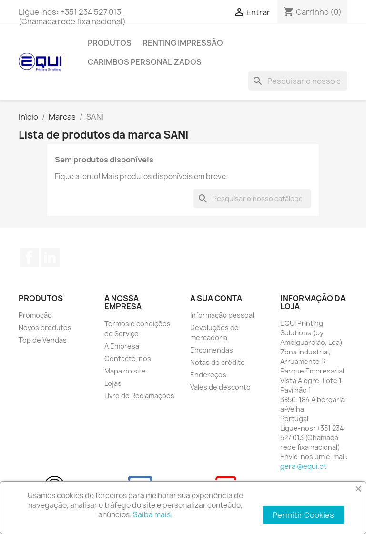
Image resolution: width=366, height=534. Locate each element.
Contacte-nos (127, 358)
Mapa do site (125, 370)
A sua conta (216, 298)
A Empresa (121, 346)
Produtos (110, 43)
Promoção (35, 315)
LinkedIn (50, 257)
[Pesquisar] (297, 81)
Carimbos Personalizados (145, 62)
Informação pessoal (222, 315)
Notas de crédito (217, 362)
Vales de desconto (220, 387)
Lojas (113, 383)
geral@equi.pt (303, 466)
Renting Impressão (182, 43)
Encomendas (211, 349)
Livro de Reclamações (139, 395)
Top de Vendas (43, 339)
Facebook (29, 257)
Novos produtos (45, 327)
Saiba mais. (153, 515)
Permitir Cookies (303, 515)
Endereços (208, 374)
